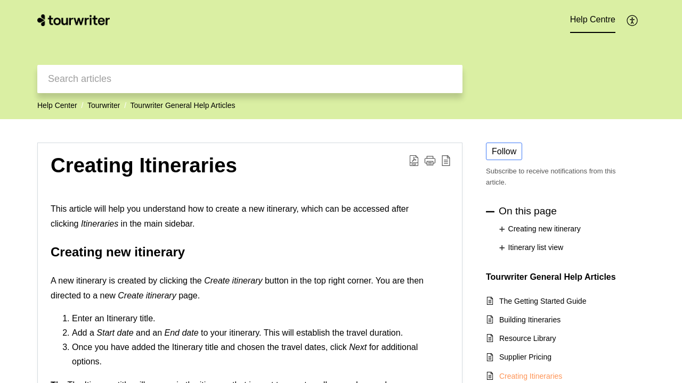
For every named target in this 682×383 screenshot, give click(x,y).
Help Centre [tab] (592, 19)
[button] (633, 20)
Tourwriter (103, 105)
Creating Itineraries (530, 376)
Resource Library (527, 338)
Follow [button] (504, 151)
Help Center (57, 105)
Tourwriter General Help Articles (183, 105)
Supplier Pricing (525, 357)
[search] (249, 79)
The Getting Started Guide (542, 301)
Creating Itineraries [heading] (144, 165)
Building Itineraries (530, 319)
